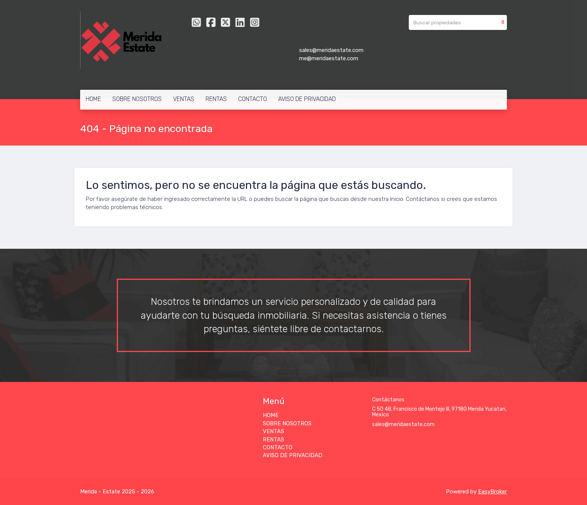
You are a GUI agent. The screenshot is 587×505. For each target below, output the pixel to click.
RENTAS (216, 98)
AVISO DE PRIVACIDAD (307, 98)
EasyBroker (492, 491)
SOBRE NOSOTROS (137, 98)
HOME (93, 98)
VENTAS (183, 98)
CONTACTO (252, 98)
